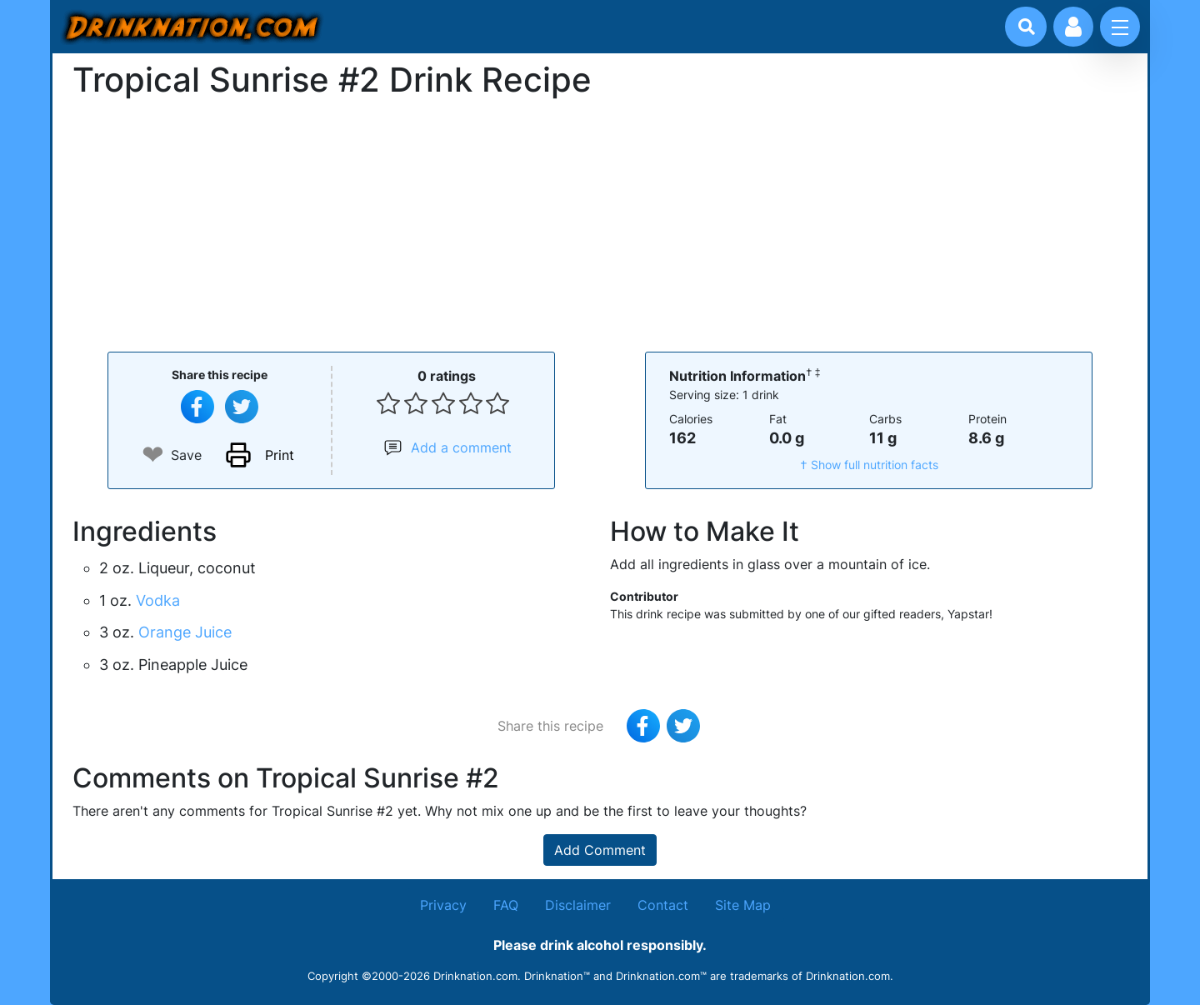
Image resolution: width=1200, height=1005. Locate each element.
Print (279, 455)
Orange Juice (185, 632)
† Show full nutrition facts (869, 465)
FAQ (505, 905)
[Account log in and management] (1073, 27)
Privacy (443, 905)
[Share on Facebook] (197, 406)
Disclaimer (578, 905)
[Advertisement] (600, 223)
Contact (663, 905)
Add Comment (600, 850)
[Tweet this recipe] (241, 406)
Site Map (743, 905)
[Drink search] (1027, 27)
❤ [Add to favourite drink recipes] (153, 454)
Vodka (158, 600)
